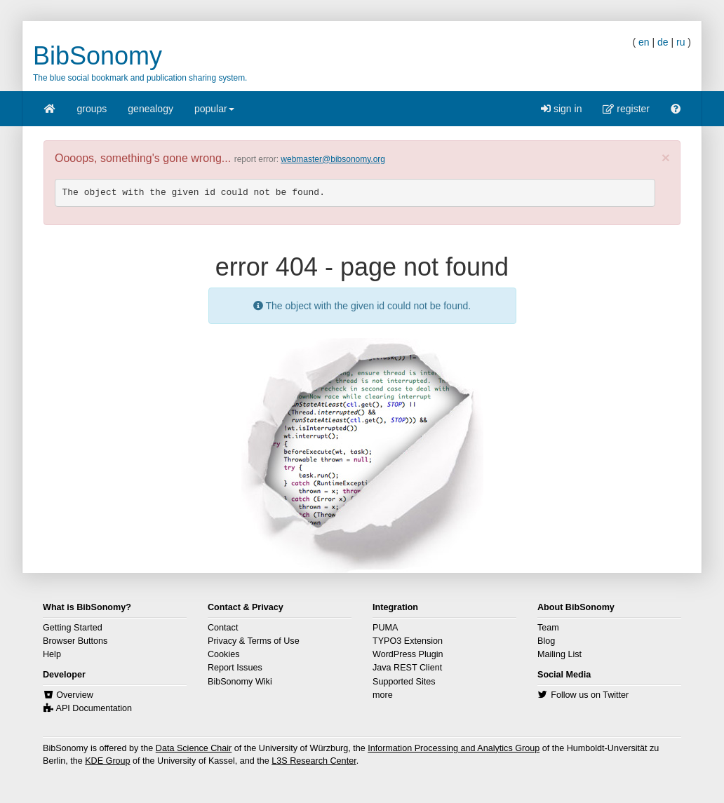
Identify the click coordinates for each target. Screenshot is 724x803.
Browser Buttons (75, 641)
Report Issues (235, 668)
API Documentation (94, 708)
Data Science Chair (194, 748)
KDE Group (107, 761)
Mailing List (559, 654)
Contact (223, 628)
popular (214, 113)
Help (52, 654)
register (626, 108)
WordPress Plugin (408, 654)
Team (548, 628)
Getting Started (72, 628)
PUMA (385, 628)
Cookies (224, 654)
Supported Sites (404, 682)
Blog (546, 641)
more (383, 695)
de (663, 42)
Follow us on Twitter (590, 695)
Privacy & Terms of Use (254, 641)
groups (92, 108)
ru (680, 42)
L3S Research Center (314, 761)
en (644, 42)
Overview (74, 695)
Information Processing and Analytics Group (453, 748)
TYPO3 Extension (408, 641)
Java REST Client (407, 668)
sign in (561, 108)
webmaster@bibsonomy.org (333, 159)
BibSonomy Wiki (240, 682)
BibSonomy (97, 55)
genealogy (150, 108)
